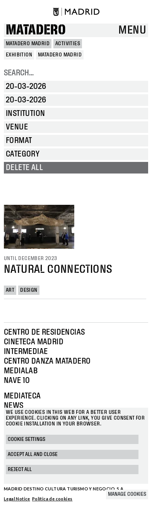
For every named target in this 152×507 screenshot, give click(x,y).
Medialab (21, 371)
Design (28, 290)
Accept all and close (33, 454)
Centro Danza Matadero (47, 361)
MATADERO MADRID (28, 43)
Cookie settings (26, 439)
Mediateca (22, 396)
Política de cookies (52, 499)
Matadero (36, 30)
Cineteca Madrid (33, 342)
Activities (67, 43)
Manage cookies (127, 494)
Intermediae (26, 352)
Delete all (24, 168)
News (14, 406)
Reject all (20, 469)
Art (10, 290)
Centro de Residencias (44, 332)
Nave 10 (17, 381)
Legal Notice (17, 499)
